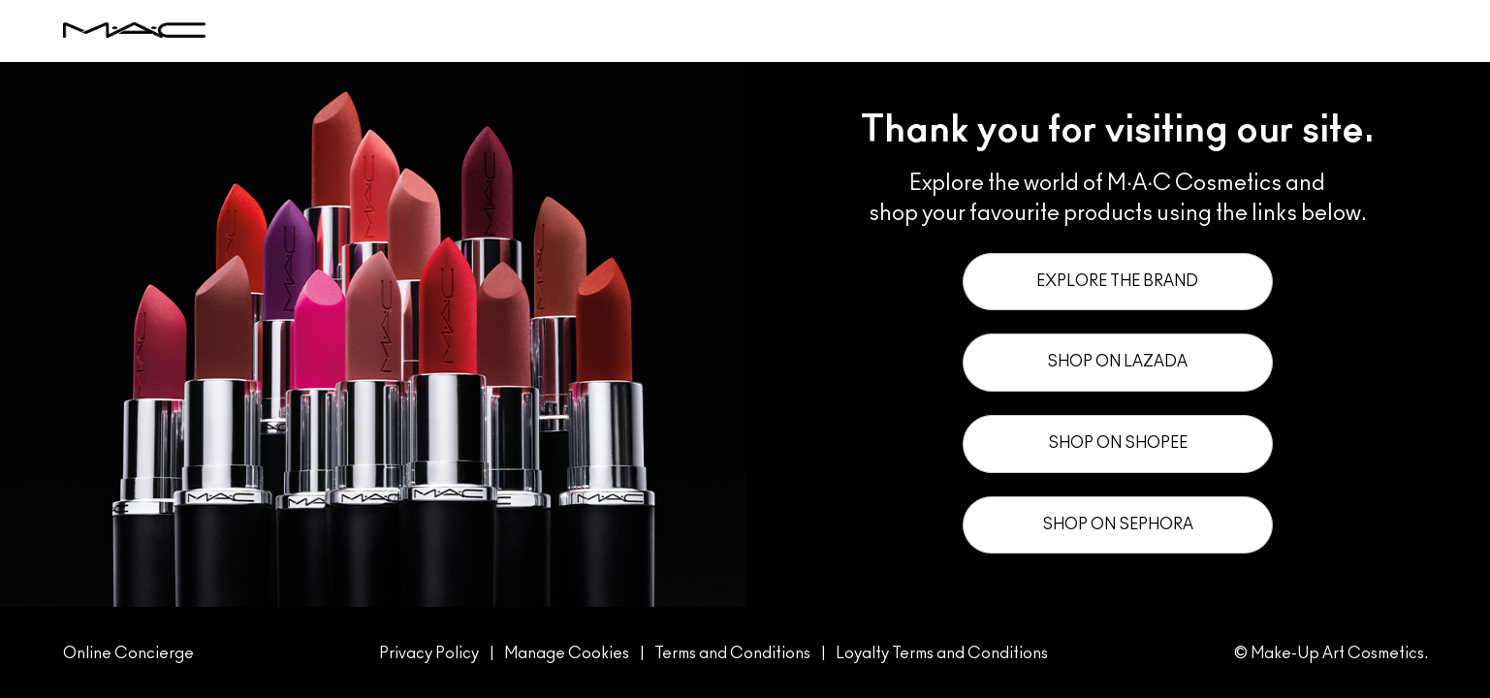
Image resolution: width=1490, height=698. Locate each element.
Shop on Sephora (1117, 524)
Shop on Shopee (1118, 443)
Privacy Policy (429, 653)
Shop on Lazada (1117, 361)
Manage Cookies (568, 653)
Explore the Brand (1117, 281)
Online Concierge (128, 653)
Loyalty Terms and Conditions (942, 653)
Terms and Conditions (732, 653)
